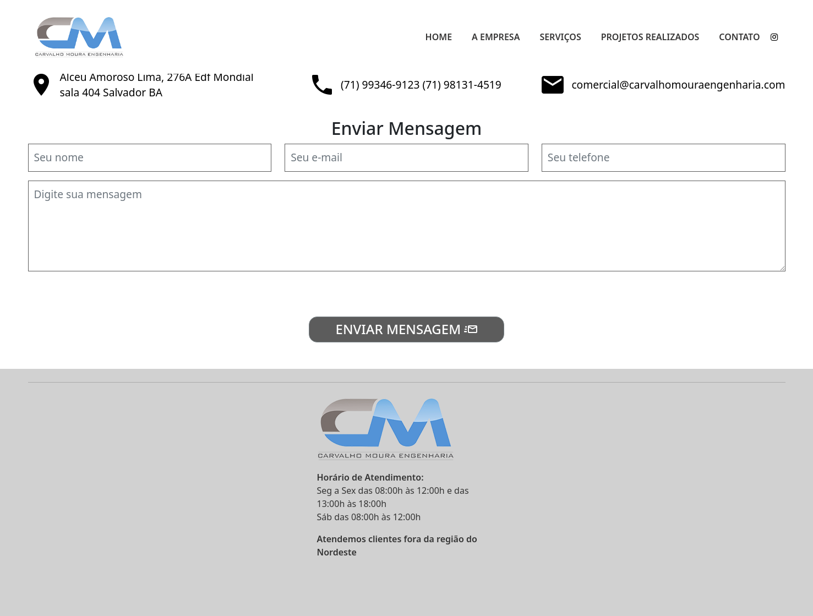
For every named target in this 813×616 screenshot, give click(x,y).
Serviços (560, 37)
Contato (739, 37)
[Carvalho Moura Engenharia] (103, 37)
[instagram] (774, 36)
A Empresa (496, 37)
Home (438, 37)
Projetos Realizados (650, 37)
